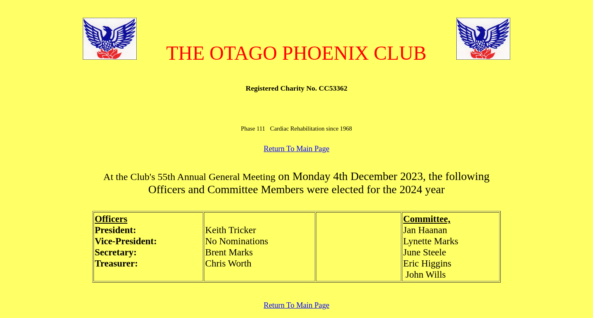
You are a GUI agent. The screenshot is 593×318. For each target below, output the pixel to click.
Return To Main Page (296, 148)
